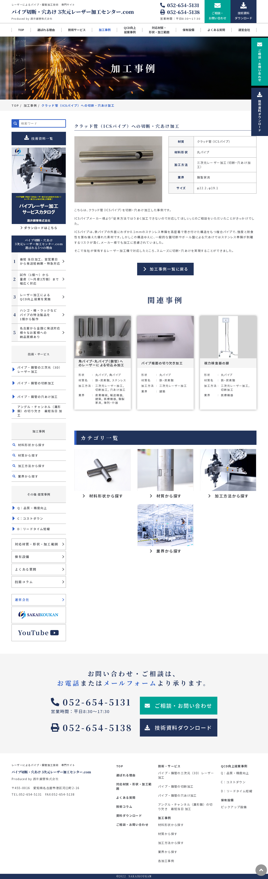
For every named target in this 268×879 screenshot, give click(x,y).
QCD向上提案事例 (130, 30)
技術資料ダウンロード (259, 112)
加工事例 (105, 30)
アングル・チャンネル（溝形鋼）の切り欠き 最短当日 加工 (37, 411)
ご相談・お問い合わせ (132, 824)
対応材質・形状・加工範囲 (159, 30)
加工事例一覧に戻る (169, 269)
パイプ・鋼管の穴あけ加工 (35, 397)
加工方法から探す (29, 466)
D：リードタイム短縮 (31, 529)
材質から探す (25, 455)
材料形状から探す (29, 445)
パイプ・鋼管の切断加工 (33, 383)
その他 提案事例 (38, 494)
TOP (21, 30)
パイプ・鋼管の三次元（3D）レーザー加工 (37, 369)
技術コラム (24, 582)
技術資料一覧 (38, 138)
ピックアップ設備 (234, 807)
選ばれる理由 (46, 30)
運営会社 (244, 30)
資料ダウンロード (129, 815)
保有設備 (188, 30)
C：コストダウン (28, 518)
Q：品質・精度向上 (30, 508)
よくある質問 (216, 30)
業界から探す (25, 476)
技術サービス (77, 30)
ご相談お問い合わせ (259, 62)
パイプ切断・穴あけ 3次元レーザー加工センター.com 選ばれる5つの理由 (39, 244)
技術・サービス (39, 354)
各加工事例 (166, 861)
